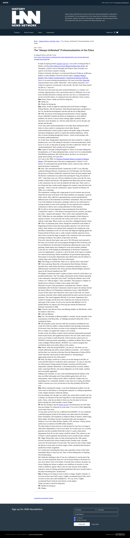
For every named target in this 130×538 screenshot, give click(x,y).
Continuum (80, 518)
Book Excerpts (29, 32)
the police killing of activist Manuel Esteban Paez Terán (66, 66)
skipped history (69, 57)
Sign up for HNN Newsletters (36, 534)
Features (17, 32)
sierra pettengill (44, 59)
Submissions (50, 32)
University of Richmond (122, 2)
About (40, 32)
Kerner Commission (52, 57)
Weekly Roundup (81, 520)
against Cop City (62, 64)
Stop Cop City (64, 405)
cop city (77, 57)
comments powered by (43, 498)
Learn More (95, 524)
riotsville (82, 57)
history (39, 57)
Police (44, 57)
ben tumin (61, 57)
